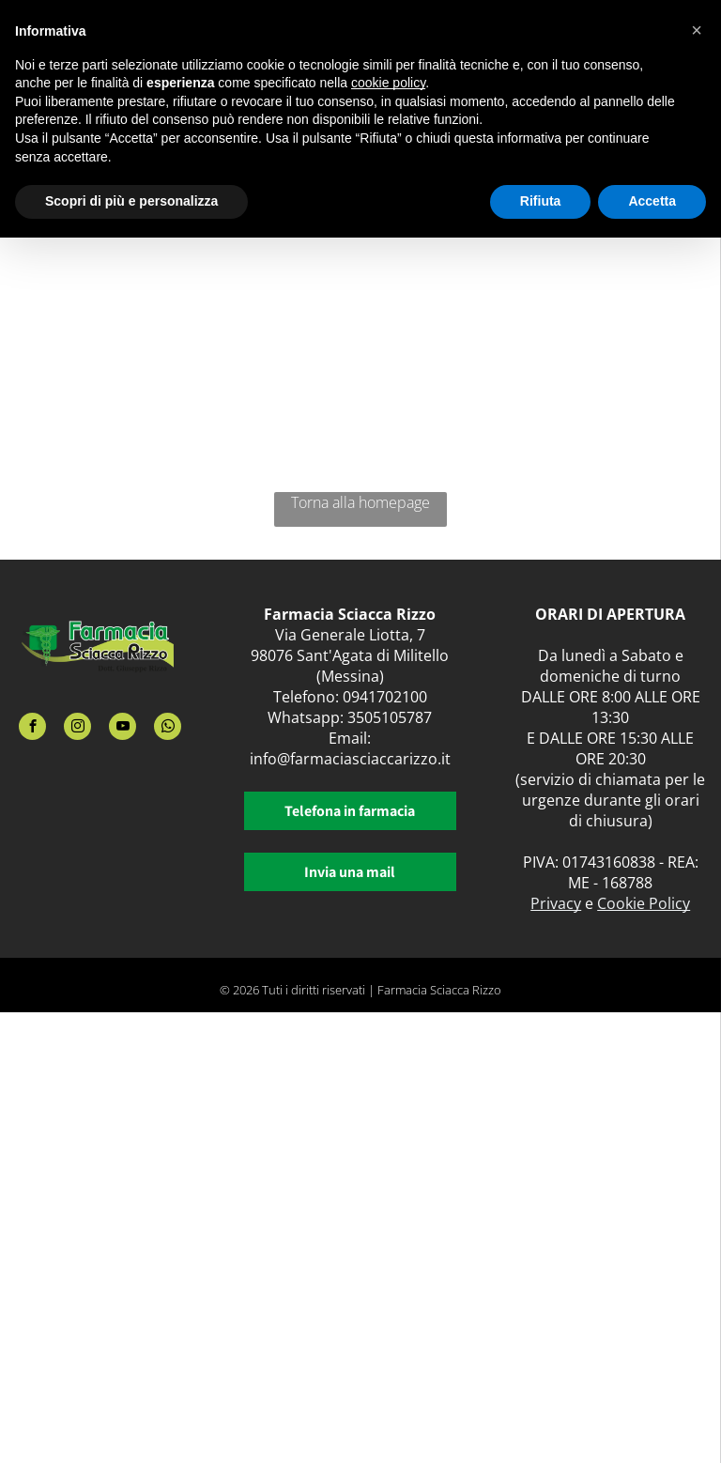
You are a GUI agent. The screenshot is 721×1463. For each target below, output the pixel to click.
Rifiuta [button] (540, 200)
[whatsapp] (167, 729)
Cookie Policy (643, 903)
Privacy (555, 903)
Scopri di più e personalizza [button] (131, 200)
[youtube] (122, 729)
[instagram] (77, 729)
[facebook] (32, 729)
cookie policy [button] (388, 82)
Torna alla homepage (360, 502)
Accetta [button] (652, 200)
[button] (697, 30)
